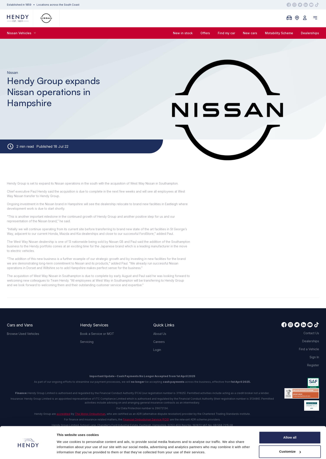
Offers (205, 33)
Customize (290, 438)
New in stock (183, 33)
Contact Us (311, 333)
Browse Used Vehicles (23, 334)
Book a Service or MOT (97, 334)
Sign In (314, 357)
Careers (159, 342)
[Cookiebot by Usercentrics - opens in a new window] (28, 450)
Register (313, 365)
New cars (250, 33)
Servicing (87, 342)
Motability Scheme (279, 33)
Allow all (290, 424)
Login (157, 350)
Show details (67, 450)
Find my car (226, 33)
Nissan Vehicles (21, 33)
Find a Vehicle (309, 349)
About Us (159, 334)
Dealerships (310, 33)
